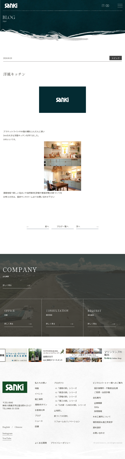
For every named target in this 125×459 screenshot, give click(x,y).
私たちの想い (41, 383)
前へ (47, 226)
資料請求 (97, 427)
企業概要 (98, 403)
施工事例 (39, 399)
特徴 (37, 388)
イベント (39, 393)
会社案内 (97, 397)
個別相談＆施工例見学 (103, 422)
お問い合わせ (99, 433)
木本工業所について (102, 416)
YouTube (6, 438)
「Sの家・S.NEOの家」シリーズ (70, 405)
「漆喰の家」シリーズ (66, 396)
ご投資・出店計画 (102, 392)
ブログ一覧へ (62, 226)
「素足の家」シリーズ (66, 392)
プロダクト (59, 383)
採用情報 (98, 411)
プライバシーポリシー (60, 442)
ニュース (39, 421)
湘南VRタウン (41, 404)
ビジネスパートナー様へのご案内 (108, 383)
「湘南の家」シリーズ (66, 388)
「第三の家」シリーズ (66, 400)
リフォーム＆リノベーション (67, 421)
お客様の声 (40, 410)
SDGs (96, 407)
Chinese (18, 426)
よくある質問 (41, 442)
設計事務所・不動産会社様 (106, 388)
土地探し (58, 410)
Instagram (7, 433)
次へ (78, 226)
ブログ (38, 415)
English (6, 426)
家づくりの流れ (61, 416)
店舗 (37, 426)
